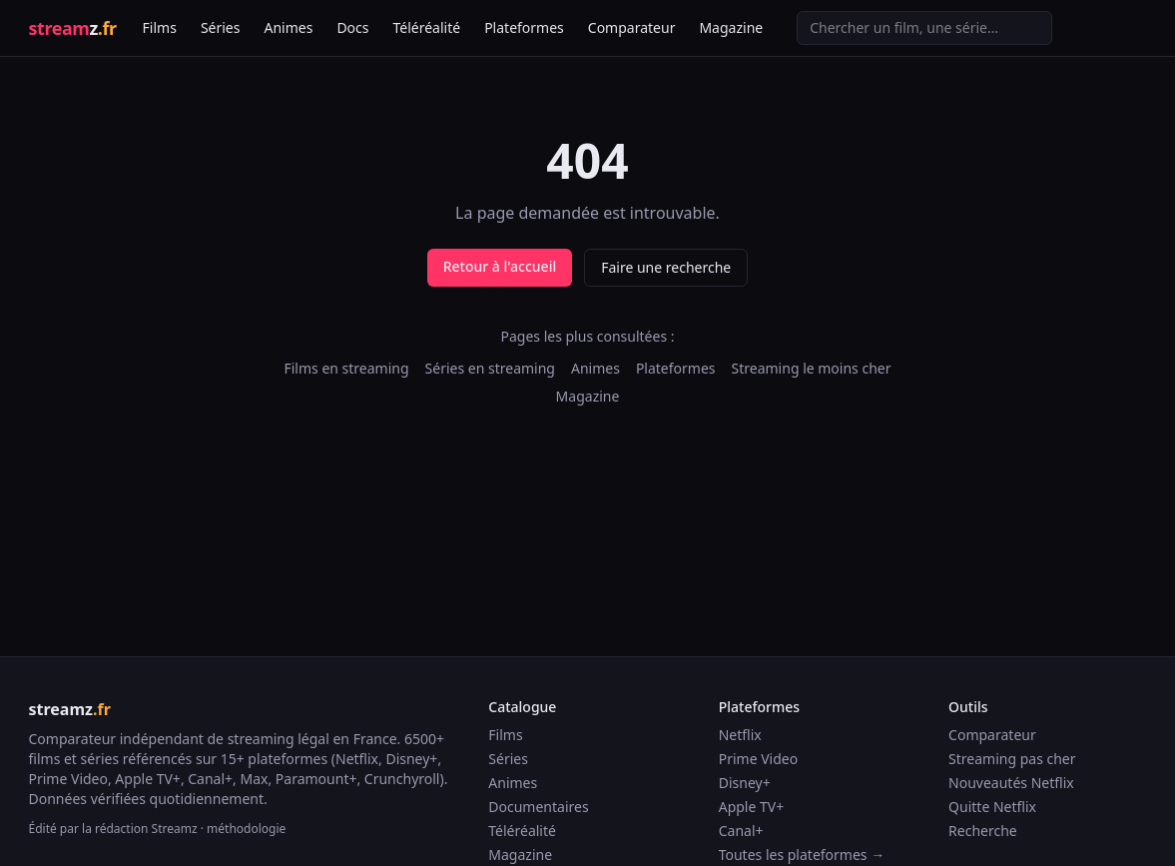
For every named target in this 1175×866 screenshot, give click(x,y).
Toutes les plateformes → (802, 854)
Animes (288, 27)
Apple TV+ (752, 806)
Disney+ (745, 782)
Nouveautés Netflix (1011, 782)
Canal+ (741, 830)
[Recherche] (924, 28)
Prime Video (758, 758)
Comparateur (632, 27)
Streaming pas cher (1011, 758)
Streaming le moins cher (811, 368)
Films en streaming (346, 368)
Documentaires (538, 806)
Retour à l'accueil (499, 266)
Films (160, 27)
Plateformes (524, 27)
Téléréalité (427, 27)
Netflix (740, 734)
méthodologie (246, 828)
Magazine (731, 27)
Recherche (982, 830)
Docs (352, 27)
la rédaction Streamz (140, 828)
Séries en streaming (490, 368)
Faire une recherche (666, 267)
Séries (221, 27)
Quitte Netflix (992, 806)
